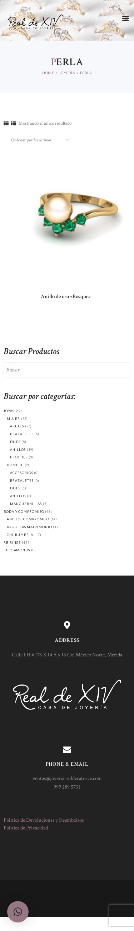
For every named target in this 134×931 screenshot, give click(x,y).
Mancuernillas (26, 504)
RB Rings (12, 543)
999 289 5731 (67, 787)
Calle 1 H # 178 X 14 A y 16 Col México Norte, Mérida (67, 654)
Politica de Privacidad (26, 828)
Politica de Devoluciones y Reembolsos (44, 820)
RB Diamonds (17, 550)
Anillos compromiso (28, 519)
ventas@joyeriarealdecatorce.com (67, 778)
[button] (18, 911)
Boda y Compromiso (24, 512)
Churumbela (20, 535)
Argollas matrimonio (29, 527)
